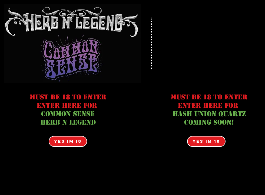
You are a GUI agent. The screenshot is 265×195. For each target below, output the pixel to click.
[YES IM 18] (68, 141)
